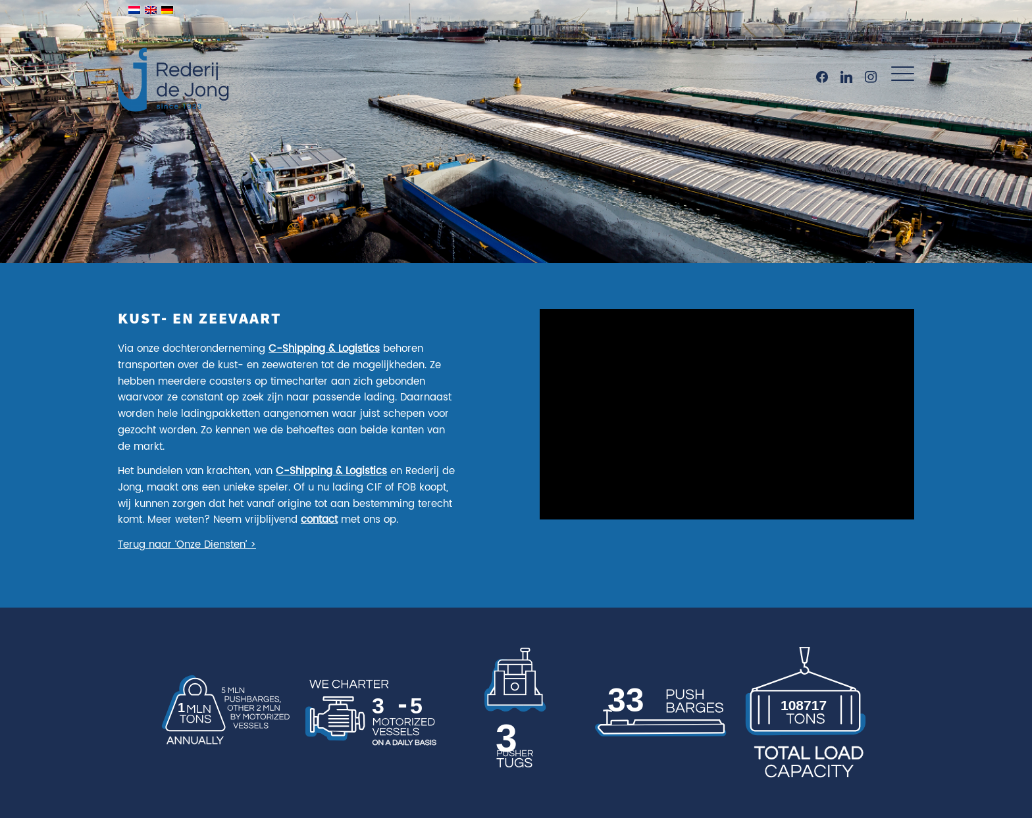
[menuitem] (898, 74)
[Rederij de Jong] (175, 66)
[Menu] (898, 74)
